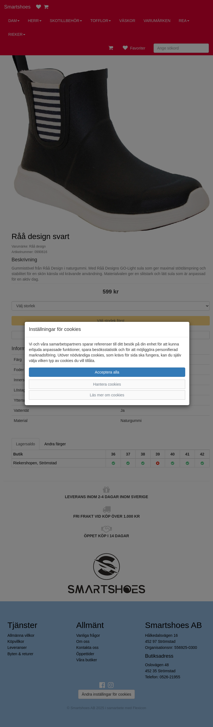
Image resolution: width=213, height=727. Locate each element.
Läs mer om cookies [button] (107, 395)
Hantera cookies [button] (107, 384)
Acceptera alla (107, 372)
